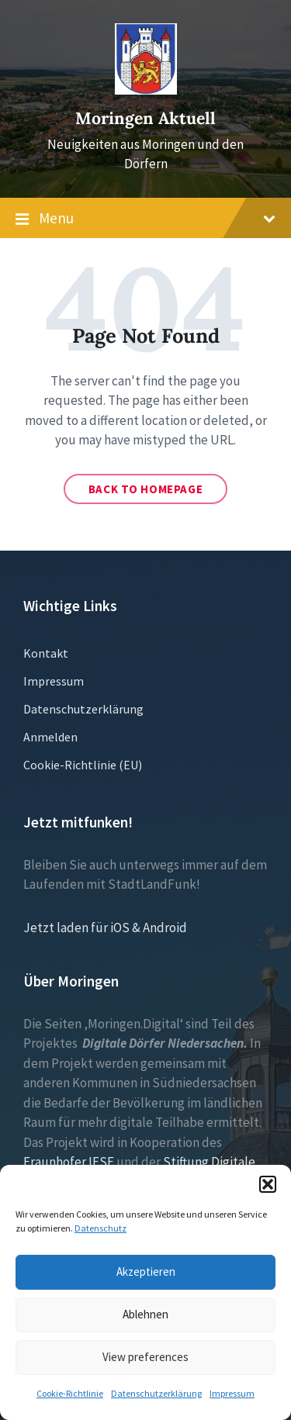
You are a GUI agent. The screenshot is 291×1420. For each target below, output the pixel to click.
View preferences (145, 1356)
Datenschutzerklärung (156, 1393)
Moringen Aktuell (145, 118)
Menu (145, 219)
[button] (267, 1184)
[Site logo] (146, 89)
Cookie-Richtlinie (69, 1393)
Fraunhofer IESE (68, 1161)
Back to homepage (145, 489)
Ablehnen (145, 1314)
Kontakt (45, 653)
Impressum (232, 1393)
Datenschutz (100, 1228)
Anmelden (50, 737)
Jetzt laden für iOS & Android (105, 927)
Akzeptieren (145, 1271)
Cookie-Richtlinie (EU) (82, 764)
